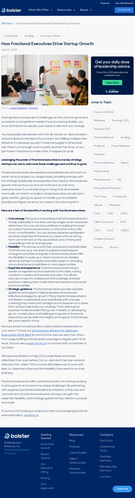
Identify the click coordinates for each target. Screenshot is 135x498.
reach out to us (36, 343)
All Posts (6, 23)
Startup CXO (120, 120)
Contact (105, 476)
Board (114, 247)
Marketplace (102, 179)
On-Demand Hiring (46, 468)
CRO (110, 213)
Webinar (99, 120)
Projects (99, 146)
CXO (97, 213)
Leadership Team (107, 448)
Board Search (45, 456)
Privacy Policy (12, 450)
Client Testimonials (77, 460)
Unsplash (33, 108)
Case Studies (78, 452)
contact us (31, 415)
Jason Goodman (18, 108)
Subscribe (122, 489)
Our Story (106, 440)
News (125, 163)
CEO (97, 230)
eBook (98, 205)
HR (119, 179)
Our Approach (47, 486)
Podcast (105, 3)
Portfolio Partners (105, 458)
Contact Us (124, 10)
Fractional (11, 36)
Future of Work (51, 36)
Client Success (103, 222)
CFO (123, 222)
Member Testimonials (77, 471)
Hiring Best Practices (107, 188)
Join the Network (124, 3)
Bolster (98, 247)
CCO (110, 230)
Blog (72, 440)
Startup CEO (102, 129)
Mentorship (101, 171)
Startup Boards (104, 137)
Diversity (114, 205)
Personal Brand (104, 163)
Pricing (45, 478)
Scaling (29, 36)
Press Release (120, 146)
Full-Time (100, 196)
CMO (123, 213)
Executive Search (47, 446)
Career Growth (104, 239)
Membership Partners (108, 468)
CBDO (125, 230)
